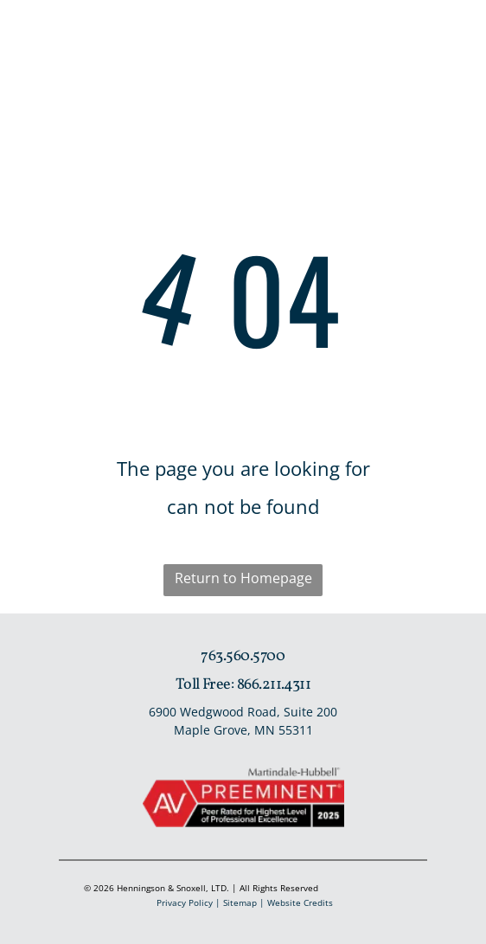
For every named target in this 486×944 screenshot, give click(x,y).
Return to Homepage (243, 578)
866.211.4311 (274, 685)
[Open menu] (432, 41)
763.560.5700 (243, 656)
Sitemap (240, 902)
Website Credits (300, 902)
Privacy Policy (185, 902)
